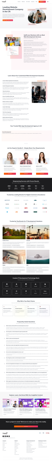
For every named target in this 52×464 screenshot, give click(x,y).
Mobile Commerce (28, 448)
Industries (32, 1)
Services (19, 1)
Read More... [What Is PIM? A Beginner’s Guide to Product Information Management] (21, 414)
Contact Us (42, 1)
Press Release (4, 451)
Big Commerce (16, 448)
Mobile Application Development (30, 452)
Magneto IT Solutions (22, 459)
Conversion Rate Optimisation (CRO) (43, 447)
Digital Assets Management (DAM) (30, 450)
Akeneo (15, 451)
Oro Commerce (16, 449)
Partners (4, 447)
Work (36, 1)
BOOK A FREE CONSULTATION (8, 20)
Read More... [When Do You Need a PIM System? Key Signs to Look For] (5, 414)
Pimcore (16, 450)
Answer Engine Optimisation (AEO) (42, 448)
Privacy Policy (4, 448)
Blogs (3, 450)
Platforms (23, 1)
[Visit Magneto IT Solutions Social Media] (3, 437)
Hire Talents (28, 1)
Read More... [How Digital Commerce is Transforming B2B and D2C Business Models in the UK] (37, 414)
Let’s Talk (10, 173)
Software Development (29, 451)
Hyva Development (28, 447)
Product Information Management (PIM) (31, 449)
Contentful (16, 452)
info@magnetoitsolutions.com (12, 438)
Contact (4, 449)
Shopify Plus (16, 447)
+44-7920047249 (5, 438)
